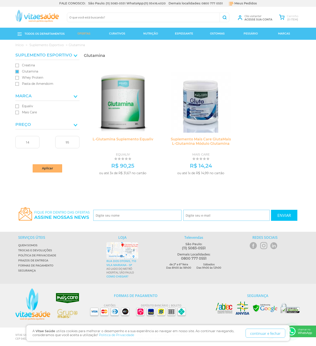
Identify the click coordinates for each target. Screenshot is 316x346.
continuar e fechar (265, 332)
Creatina (28, 65)
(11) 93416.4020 (155, 3)
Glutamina (30, 71)
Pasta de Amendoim (37, 84)
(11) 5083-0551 (115, 3)
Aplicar (47, 168)
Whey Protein (32, 78)
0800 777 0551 (213, 3)
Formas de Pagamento (35, 265)
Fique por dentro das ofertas (62, 215)
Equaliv (27, 106)
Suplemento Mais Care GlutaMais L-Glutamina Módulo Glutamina (192, 141)
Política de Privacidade (37, 255)
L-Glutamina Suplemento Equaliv (118, 139)
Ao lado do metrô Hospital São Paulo (122, 268)
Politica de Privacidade (117, 334)
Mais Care (29, 112)
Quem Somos (28, 245)
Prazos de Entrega (33, 260)
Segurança (27, 270)
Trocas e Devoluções (35, 250)
